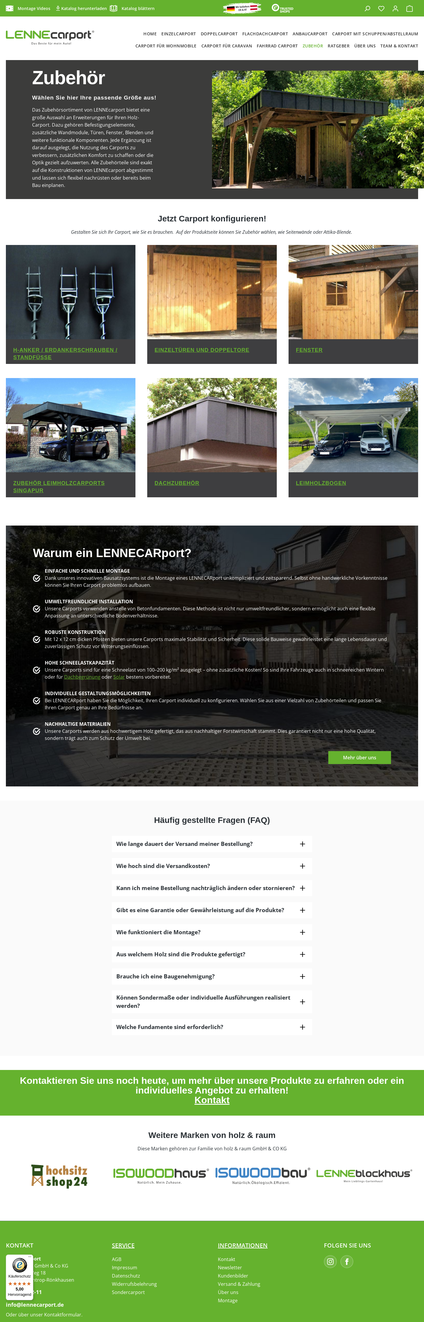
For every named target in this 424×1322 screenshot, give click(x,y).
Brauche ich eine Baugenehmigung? (165, 976)
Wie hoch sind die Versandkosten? (163, 866)
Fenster (309, 350)
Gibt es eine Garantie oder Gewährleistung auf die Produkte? (200, 910)
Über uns (228, 1292)
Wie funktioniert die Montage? (158, 932)
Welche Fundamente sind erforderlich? (169, 1027)
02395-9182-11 (24, 1292)
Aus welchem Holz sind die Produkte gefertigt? (180, 954)
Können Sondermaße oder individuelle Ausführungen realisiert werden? (203, 1001)
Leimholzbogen (321, 483)
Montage (228, 1300)
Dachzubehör (177, 483)
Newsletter (230, 1267)
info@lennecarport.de (35, 1304)
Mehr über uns (359, 757)
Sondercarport (128, 1292)
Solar (119, 677)
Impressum (124, 1267)
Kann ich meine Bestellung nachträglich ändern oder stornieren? (205, 888)
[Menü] (29, 1258)
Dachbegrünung (82, 677)
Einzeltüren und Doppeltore (202, 350)
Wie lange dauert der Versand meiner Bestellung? (184, 844)
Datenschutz (126, 1276)
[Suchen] (367, 8)
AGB (116, 1259)
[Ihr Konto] (395, 8)
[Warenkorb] (409, 8)
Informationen (243, 1245)
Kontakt (211, 1100)
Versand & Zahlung (239, 1284)
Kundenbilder (233, 1276)
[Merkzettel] (381, 8)
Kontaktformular (62, 1314)
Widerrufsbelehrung (134, 1284)
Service (123, 1245)
